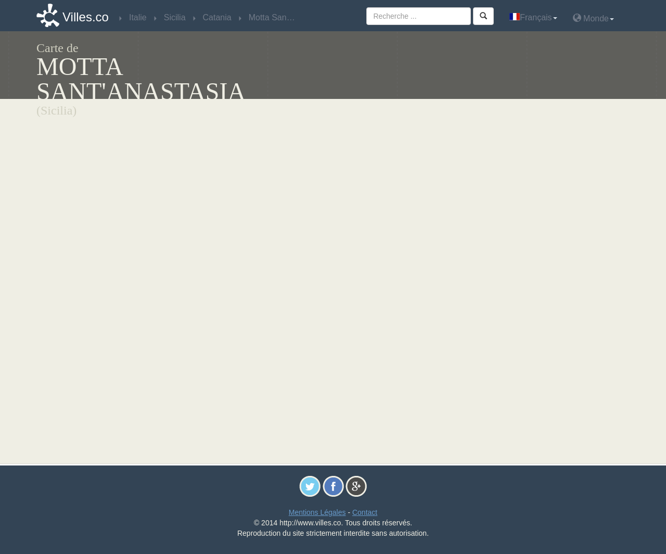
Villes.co (85, 17)
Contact (364, 512)
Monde (593, 18)
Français (533, 17)
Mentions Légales (317, 512)
